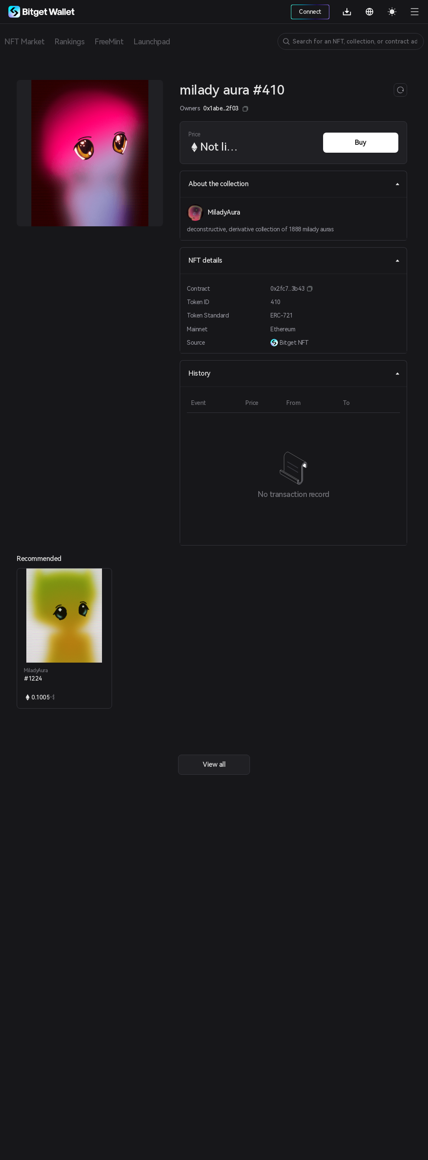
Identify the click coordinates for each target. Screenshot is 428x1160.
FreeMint (108, 41)
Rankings (69, 41)
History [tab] (294, 373)
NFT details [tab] (294, 260)
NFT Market (24, 41)
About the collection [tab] (294, 184)
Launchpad (151, 41)
